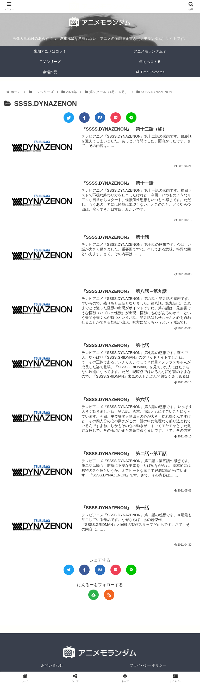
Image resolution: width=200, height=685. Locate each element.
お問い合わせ (52, 668)
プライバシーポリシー (148, 668)
